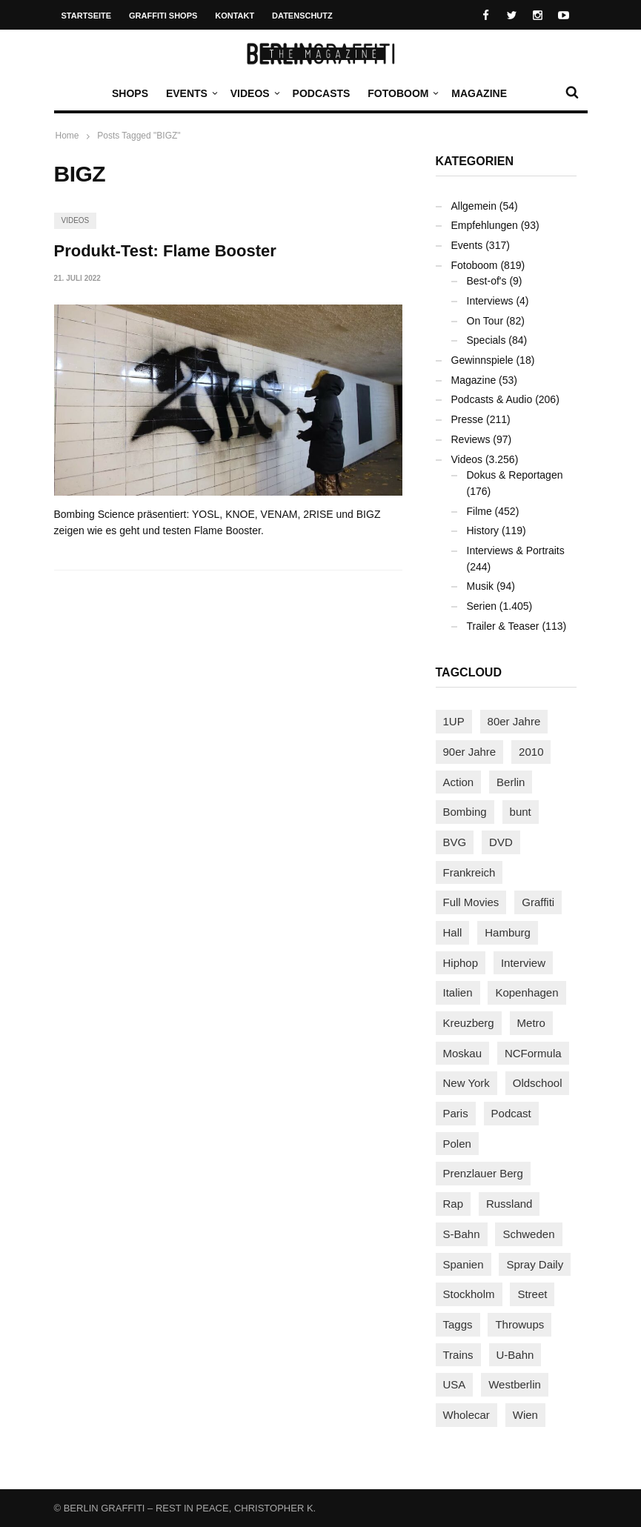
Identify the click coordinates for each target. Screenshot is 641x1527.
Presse (467, 419)
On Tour (485, 321)
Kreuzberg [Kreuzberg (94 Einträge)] (468, 1023)
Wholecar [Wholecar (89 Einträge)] (466, 1414)
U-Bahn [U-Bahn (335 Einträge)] (515, 1354)
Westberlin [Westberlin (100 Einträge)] (514, 1384)
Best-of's (487, 281)
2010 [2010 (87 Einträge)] (531, 751)
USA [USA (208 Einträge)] (454, 1384)
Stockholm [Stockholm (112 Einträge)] (469, 1294)
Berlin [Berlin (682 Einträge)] (510, 782)
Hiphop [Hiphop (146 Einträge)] (461, 963)
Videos (253, 93)
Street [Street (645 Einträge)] (532, 1294)
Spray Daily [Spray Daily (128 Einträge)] (534, 1264)
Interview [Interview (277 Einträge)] (523, 963)
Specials (486, 340)
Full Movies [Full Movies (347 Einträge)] (471, 902)
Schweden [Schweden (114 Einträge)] (528, 1234)
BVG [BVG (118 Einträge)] (455, 842)
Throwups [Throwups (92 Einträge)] (519, 1324)
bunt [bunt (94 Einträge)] (520, 811)
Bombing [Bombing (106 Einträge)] (465, 811)
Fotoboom (402, 93)
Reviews (471, 439)
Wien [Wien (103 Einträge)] (525, 1414)
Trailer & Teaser (503, 626)
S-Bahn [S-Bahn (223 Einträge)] (461, 1234)
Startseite (87, 15)
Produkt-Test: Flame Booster (165, 251)
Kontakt (234, 15)
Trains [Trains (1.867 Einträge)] (458, 1354)
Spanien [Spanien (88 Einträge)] (463, 1264)
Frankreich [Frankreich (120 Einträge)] (469, 872)
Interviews (490, 301)
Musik (480, 586)
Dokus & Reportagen (515, 475)
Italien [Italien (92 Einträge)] (458, 992)
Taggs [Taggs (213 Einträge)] (458, 1324)
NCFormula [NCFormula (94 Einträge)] (533, 1053)
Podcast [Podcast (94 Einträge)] (511, 1113)
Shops (130, 93)
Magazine (479, 93)
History (483, 530)
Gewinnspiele (482, 360)
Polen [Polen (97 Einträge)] (457, 1143)
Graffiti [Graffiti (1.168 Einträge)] (538, 902)
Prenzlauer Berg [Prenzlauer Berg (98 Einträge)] (483, 1173)
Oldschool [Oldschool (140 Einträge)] (537, 1083)
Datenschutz (302, 15)
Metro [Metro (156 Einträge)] (531, 1023)
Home (67, 135)
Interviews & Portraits (516, 550)
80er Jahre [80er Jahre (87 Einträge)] (514, 721)
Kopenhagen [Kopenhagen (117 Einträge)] (526, 992)
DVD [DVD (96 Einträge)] (501, 842)
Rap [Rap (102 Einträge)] (453, 1203)
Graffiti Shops (163, 15)
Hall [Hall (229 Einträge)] (452, 932)
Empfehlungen (484, 225)
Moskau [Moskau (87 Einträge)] (462, 1053)
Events (190, 93)
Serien (481, 606)
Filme (479, 511)
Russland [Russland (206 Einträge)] (509, 1203)
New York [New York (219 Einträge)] (466, 1083)
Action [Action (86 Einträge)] (458, 782)
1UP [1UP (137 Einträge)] (454, 721)
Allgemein (473, 206)
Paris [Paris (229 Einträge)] (455, 1113)
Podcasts (322, 93)
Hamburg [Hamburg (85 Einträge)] (508, 932)
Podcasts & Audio (492, 399)
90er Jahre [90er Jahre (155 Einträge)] (469, 751)
